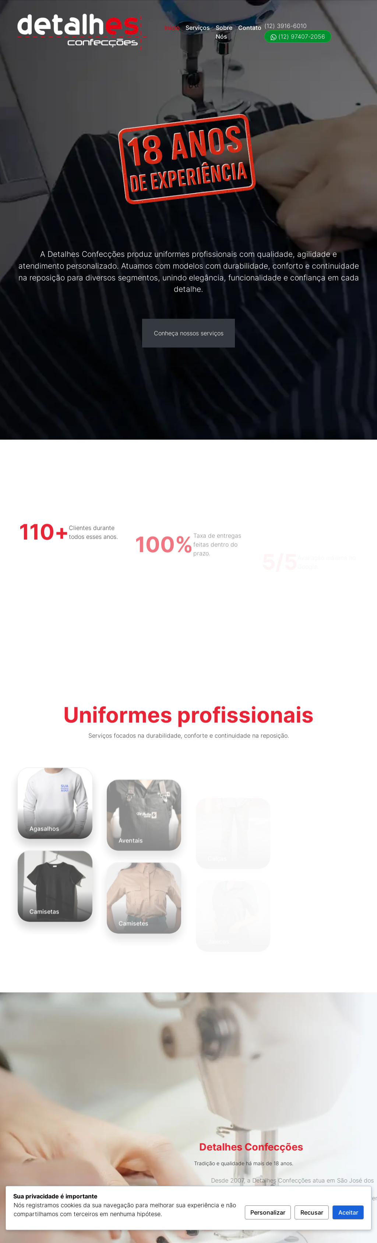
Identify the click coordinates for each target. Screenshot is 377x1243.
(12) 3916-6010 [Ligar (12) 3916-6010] (285, 25)
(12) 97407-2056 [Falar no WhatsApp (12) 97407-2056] (298, 36)
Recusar (311, 1212)
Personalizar (267, 1212)
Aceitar (348, 1212)
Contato (249, 27)
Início (172, 27)
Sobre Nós (224, 32)
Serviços (198, 27)
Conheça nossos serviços (188, 332)
